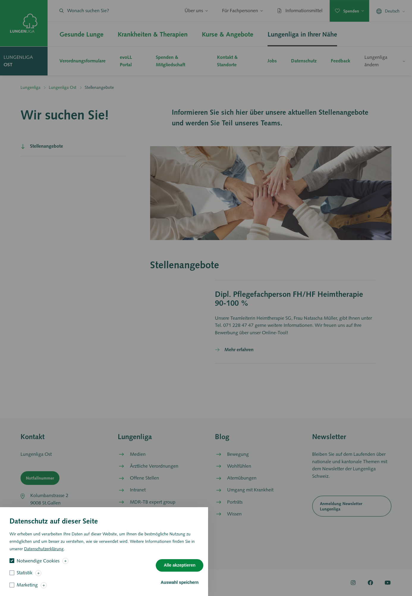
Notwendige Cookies (38, 566)
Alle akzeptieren (180, 570)
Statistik (24, 578)
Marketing (27, 590)
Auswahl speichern (180, 587)
